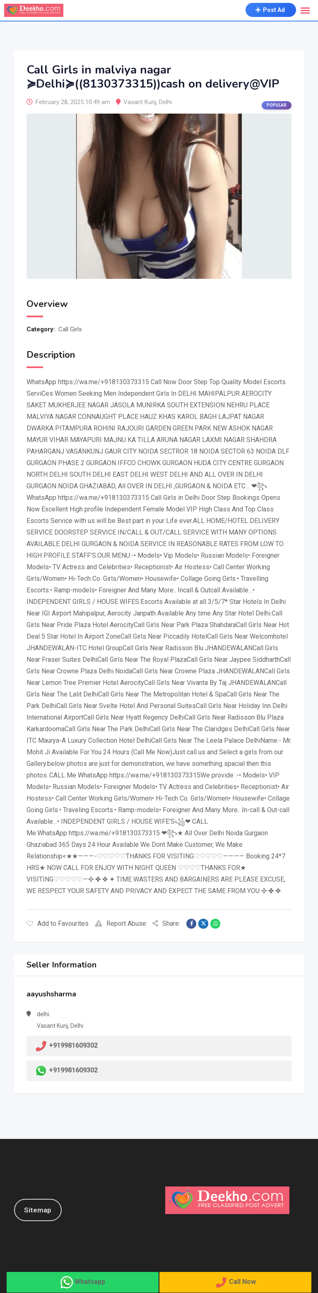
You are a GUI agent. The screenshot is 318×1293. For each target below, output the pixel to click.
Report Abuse (120, 923)
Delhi (165, 102)
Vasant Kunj (139, 102)
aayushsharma (51, 994)
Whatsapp (90, 1282)
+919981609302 (73, 1070)
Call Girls (70, 329)
